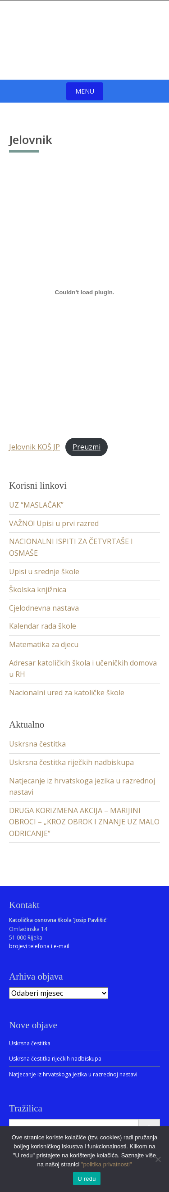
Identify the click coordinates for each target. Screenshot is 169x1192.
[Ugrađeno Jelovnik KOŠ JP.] (84, 292)
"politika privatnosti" (106, 1164)
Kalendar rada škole (42, 626)
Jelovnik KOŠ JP (34, 447)
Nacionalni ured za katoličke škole (66, 692)
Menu (84, 91)
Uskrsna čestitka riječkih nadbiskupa (71, 762)
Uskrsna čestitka (37, 744)
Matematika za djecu (43, 644)
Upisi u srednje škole (44, 571)
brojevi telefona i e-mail (39, 946)
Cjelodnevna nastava (44, 608)
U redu (87, 1178)
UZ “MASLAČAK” (36, 505)
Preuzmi (86, 447)
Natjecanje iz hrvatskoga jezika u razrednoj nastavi (73, 1074)
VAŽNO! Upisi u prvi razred (54, 523)
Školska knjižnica (37, 589)
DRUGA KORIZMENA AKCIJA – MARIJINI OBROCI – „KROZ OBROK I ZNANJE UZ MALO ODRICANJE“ (84, 821)
